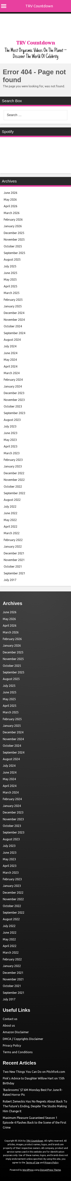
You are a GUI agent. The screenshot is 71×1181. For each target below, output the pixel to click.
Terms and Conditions (18, 1052)
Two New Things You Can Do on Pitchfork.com (34, 1071)
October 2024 (13, 326)
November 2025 (14, 239)
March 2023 (12, 453)
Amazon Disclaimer (16, 1032)
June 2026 (10, 192)
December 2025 (14, 233)
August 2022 (12, 499)
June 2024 (10, 353)
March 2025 (12, 293)
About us (9, 1025)
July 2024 (10, 346)
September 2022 (14, 493)
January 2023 (13, 466)
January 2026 (13, 226)
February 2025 (13, 299)
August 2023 (12, 419)
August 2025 (12, 259)
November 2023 (14, 399)
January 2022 (13, 546)
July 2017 (10, 580)
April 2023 (10, 446)
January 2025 (13, 306)
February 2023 (13, 459)
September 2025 (14, 253)
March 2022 (12, 533)
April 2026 (10, 206)
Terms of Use (32, 1162)
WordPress (28, 1170)
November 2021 (14, 560)
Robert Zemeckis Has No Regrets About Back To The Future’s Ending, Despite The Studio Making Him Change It (35, 1106)
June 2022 (10, 513)
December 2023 (14, 393)
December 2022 (14, 473)
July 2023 (10, 426)
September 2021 (14, 573)
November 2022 (14, 479)
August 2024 (12, 339)
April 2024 (10, 366)
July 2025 (10, 266)
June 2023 (10, 433)
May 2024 (10, 359)
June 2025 (10, 273)
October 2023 (13, 406)
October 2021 (13, 566)
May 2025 (10, 279)
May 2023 (10, 439)
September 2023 (14, 413)
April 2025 (10, 286)
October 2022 (13, 486)
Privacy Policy (12, 1045)
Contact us (10, 1019)
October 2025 (13, 246)
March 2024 (12, 373)
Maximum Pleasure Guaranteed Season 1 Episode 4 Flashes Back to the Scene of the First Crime (34, 1122)
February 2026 (13, 219)
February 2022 (13, 540)
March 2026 (12, 213)
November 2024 (14, 319)
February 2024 (13, 379)
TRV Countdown (39, 6)
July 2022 (10, 506)
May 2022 (10, 520)
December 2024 (14, 313)
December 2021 (14, 553)
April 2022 (10, 526)
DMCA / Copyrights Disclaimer (23, 1039)
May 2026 (10, 199)
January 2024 (13, 386)
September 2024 (14, 333)
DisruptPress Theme (50, 1170)
